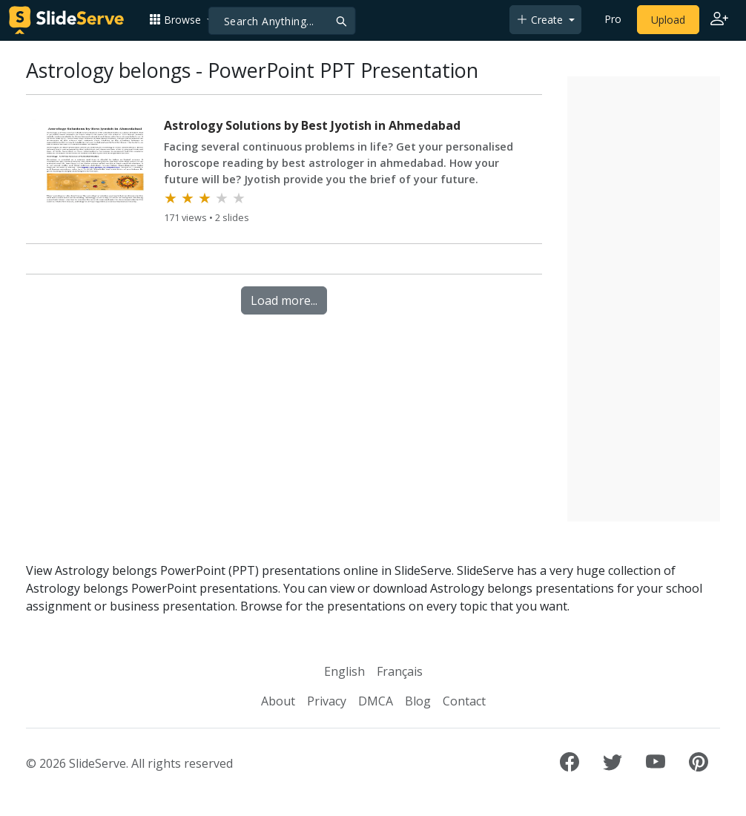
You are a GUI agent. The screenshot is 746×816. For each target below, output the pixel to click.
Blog (418, 701)
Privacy (326, 701)
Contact (464, 701)
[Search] (282, 21)
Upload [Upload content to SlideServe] (668, 20)
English (344, 671)
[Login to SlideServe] (719, 20)
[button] (181, 19)
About (278, 701)
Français (400, 671)
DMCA (375, 701)
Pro (612, 19)
